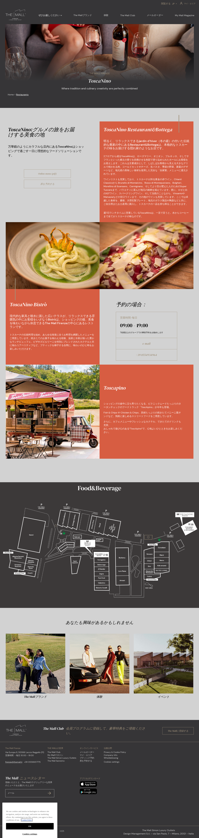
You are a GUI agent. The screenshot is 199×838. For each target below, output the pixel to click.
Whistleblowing (111, 758)
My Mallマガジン (55, 755)
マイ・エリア (189, 3)
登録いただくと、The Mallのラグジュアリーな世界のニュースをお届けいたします (29, 789)
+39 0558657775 (32, 762)
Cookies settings (111, 762)
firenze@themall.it (13, 762)
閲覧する (166, 3)
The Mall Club (54, 752)
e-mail (146, 344)
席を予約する (86, 760)
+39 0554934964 (146, 355)
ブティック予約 (87, 758)
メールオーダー (87, 752)
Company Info (110, 755)
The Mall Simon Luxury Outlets (62, 758)
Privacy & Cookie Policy (115, 752)
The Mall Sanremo (56, 760)
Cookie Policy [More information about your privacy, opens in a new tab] (26, 832)
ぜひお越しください (49, 15)
